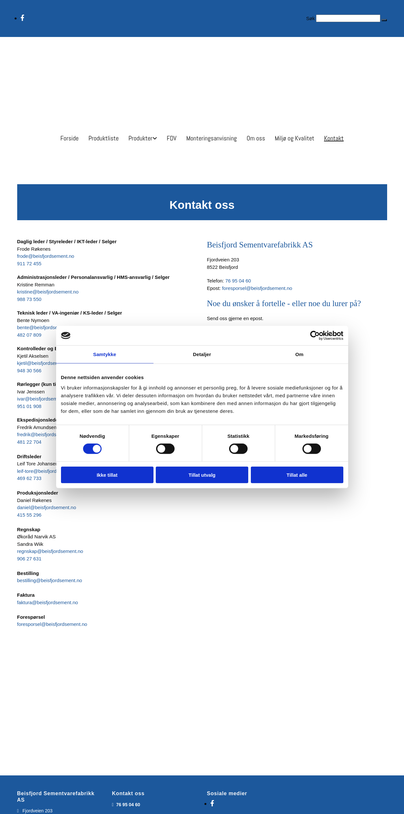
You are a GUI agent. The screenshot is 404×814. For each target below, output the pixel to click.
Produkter (141, 138)
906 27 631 (29, 558)
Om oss (256, 138)
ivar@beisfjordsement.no (44, 398)
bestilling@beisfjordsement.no (49, 580)
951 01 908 (29, 406)
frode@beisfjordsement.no (45, 256)
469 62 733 (29, 478)
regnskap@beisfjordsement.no (50, 551)
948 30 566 (29, 370)
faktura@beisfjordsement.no (47, 602)
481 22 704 (29, 442)
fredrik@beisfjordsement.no (47, 434)
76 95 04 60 (238, 280)
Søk (310, 18)
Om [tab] (299, 354)
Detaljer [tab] (202, 354)
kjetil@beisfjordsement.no (45, 363)
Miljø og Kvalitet (294, 138)
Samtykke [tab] (104, 354)
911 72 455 (29, 263)
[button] (384, 20)
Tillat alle (297, 474)
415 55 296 (29, 515)
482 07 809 (29, 335)
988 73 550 (29, 299)
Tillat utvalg (202, 474)
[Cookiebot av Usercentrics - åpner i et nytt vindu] (315, 336)
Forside (69, 138)
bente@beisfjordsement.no (46, 327)
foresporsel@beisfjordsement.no (52, 624)
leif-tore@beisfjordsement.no (48, 471)
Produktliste (103, 138)
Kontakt (334, 138)
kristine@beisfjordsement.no (48, 291)
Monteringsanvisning (211, 138)
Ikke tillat (107, 474)
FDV (172, 138)
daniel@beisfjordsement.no (46, 507)
